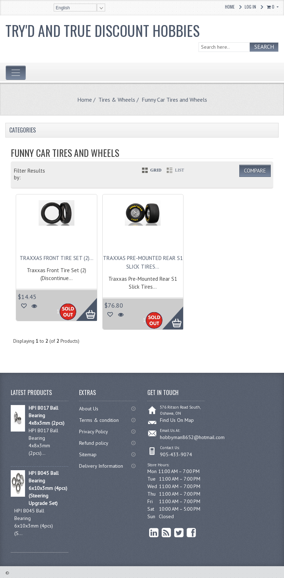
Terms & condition (99, 420)
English (63, 7)
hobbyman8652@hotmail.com (192, 437)
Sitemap (88, 454)
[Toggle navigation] (16, 73)
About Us (88, 408)
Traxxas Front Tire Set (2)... (56, 258)
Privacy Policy (93, 431)
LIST (179, 170)
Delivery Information (101, 466)
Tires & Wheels (116, 99)
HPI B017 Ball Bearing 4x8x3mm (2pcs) (46, 415)
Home (230, 7)
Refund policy (93, 443)
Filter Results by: (29, 174)
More (83, 305)
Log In (250, 7)
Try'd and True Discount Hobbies (102, 30)
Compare (255, 170)
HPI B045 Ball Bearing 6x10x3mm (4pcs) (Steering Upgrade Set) (48, 488)
